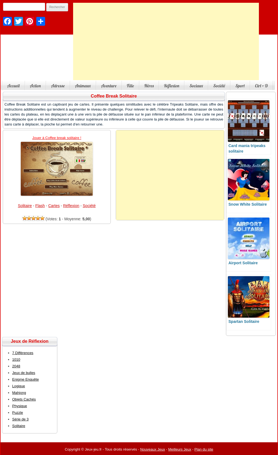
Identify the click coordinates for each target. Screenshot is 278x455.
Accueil (13, 85)
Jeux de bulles (23, 373)
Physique (19, 406)
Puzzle (17, 412)
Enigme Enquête (25, 379)
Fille (130, 85)
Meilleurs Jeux (179, 449)
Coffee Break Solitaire (114, 96)
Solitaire (25, 205)
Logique (18, 386)
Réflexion (171, 85)
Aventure (109, 85)
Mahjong (19, 393)
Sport (240, 85)
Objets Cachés (24, 399)
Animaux (83, 85)
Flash (40, 205)
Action (35, 85)
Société (219, 85)
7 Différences (22, 353)
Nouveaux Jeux (152, 449)
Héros (149, 85)
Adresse (58, 85)
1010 (16, 359)
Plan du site (203, 449)
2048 (16, 366)
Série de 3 (20, 419)
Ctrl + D (261, 85)
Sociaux (196, 85)
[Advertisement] (166, 41)
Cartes (54, 205)
